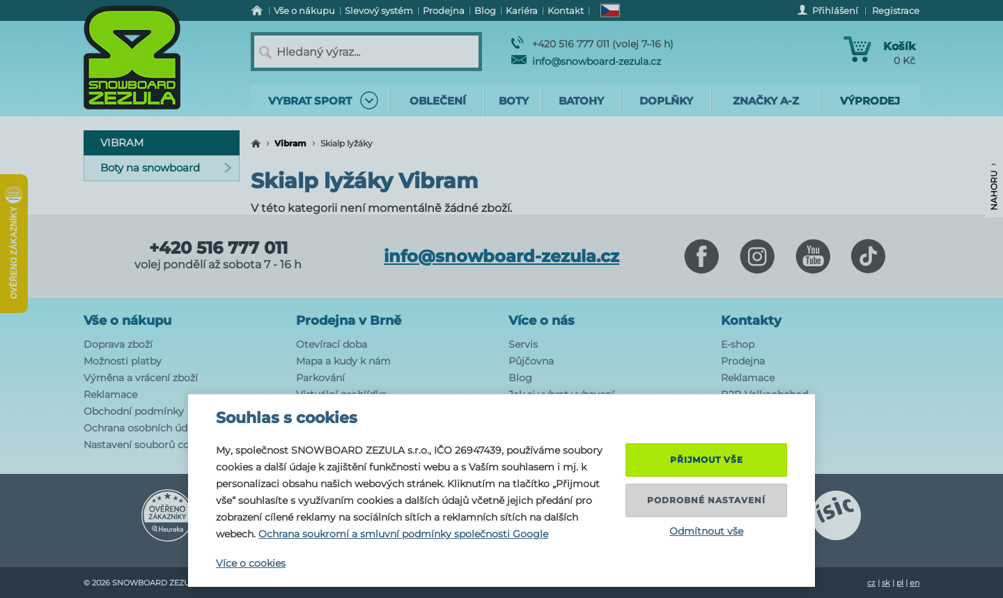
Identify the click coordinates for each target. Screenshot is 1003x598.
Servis (523, 344)
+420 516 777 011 (218, 248)
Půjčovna (531, 361)
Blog (520, 377)
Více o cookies (251, 563)
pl (899, 583)
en (914, 583)
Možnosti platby (123, 361)
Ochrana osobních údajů (143, 428)
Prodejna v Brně (348, 320)
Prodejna (743, 361)
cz (871, 583)
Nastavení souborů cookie (147, 444)
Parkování (320, 377)
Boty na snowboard (166, 167)
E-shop (737, 344)
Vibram (290, 143)
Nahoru (993, 186)
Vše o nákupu (127, 320)
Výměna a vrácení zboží (141, 377)
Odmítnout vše (706, 531)
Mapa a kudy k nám (343, 361)
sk (886, 583)
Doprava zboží (118, 344)
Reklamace (110, 394)
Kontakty (751, 320)
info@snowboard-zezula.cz (586, 61)
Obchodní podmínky (134, 411)
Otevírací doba (331, 344)
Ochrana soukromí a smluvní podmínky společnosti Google (403, 534)
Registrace (895, 10)
